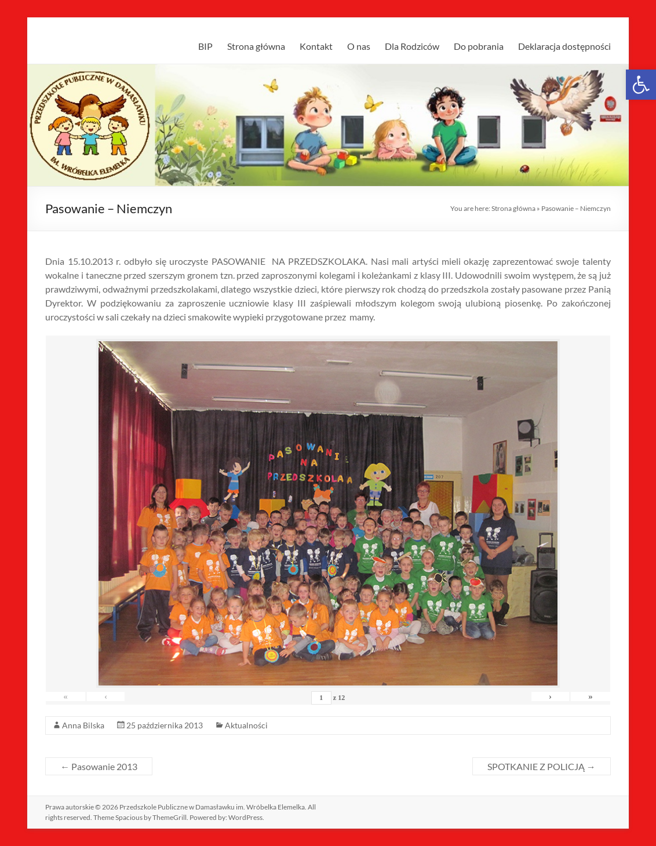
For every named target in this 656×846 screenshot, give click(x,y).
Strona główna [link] (256, 46)
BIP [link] (205, 46)
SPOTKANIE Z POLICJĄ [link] (541, 766)
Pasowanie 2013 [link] (98, 766)
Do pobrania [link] (479, 46)
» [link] (590, 696)
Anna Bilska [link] (83, 725)
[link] (641, 85)
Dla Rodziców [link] (412, 46)
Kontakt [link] (316, 46)
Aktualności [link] (246, 725)
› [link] (549, 696)
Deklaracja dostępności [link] (564, 46)
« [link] (66, 696)
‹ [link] (106, 696)
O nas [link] (358, 46)
